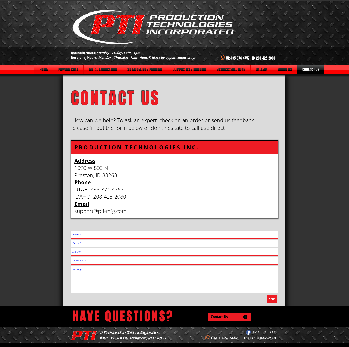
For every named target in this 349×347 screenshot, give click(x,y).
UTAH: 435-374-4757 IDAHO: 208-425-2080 (243, 338)
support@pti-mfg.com (100, 210)
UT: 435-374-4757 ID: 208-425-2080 (250, 58)
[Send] (272, 299)
